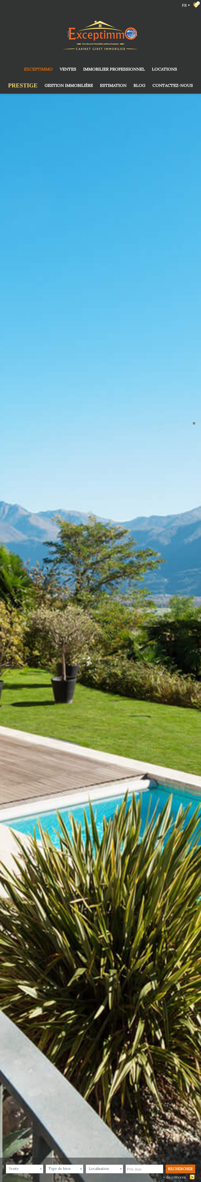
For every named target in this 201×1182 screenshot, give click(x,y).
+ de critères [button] (177, 932)
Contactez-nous (172, 85)
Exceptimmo (38, 69)
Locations (164, 69)
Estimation (113, 85)
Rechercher (180, 924)
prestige (22, 85)
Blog (139, 85)
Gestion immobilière (68, 85)
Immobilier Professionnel (114, 69)
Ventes (68, 69)
